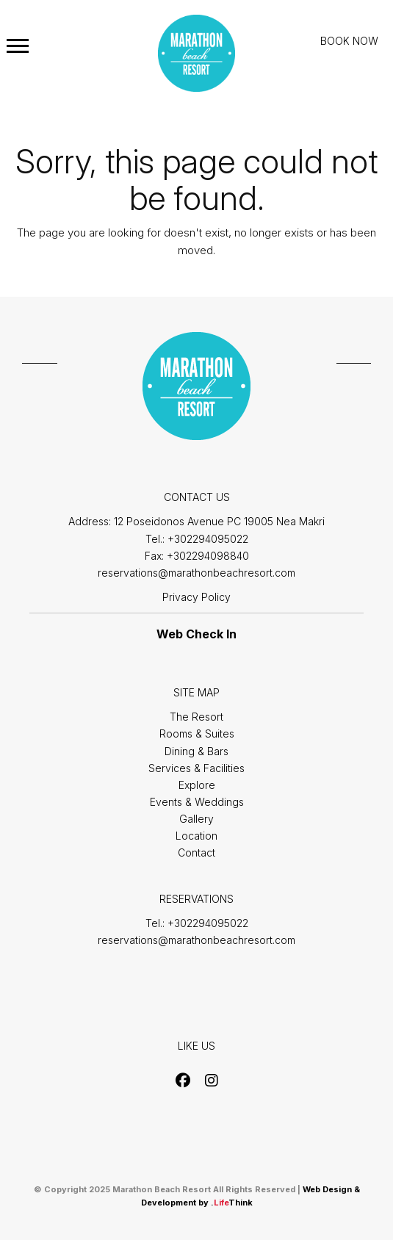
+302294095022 (207, 539)
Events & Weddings (197, 802)
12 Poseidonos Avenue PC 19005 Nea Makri (219, 521)
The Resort (196, 716)
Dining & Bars (196, 751)
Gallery (196, 818)
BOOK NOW (349, 41)
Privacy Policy (196, 597)
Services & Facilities (196, 768)
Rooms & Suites (196, 733)
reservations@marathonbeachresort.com (196, 572)
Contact (196, 852)
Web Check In (196, 634)
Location (196, 835)
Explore (197, 785)
